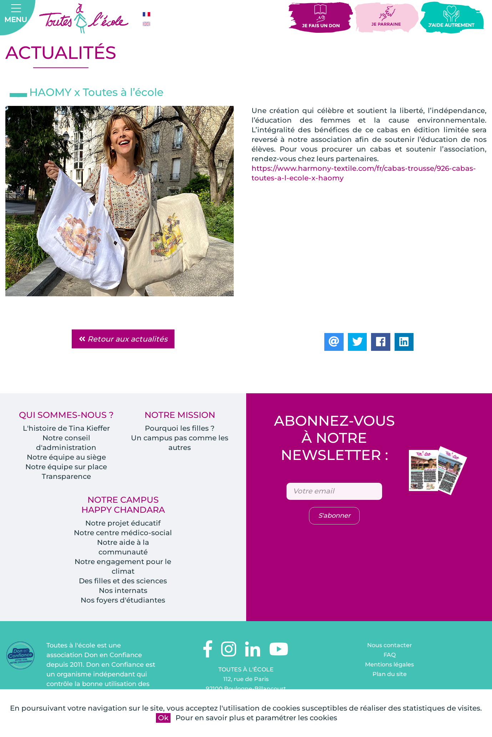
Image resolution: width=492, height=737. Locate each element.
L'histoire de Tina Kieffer (66, 428)
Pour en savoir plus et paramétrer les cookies (256, 717)
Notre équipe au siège (66, 457)
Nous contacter (389, 645)
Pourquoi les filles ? (179, 428)
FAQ (390, 655)
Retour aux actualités (123, 339)
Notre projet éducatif (123, 523)
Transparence (66, 476)
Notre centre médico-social (123, 533)
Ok (163, 717)
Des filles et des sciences (123, 581)
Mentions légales (389, 664)
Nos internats (123, 591)
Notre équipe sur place (66, 467)
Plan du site (389, 674)
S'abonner (334, 516)
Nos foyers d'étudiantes (123, 600)
